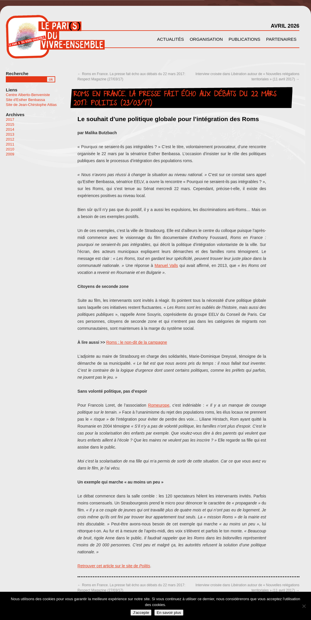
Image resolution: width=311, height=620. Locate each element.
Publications (244, 39)
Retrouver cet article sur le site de (114, 566)
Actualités (170, 39)
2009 (10, 154)
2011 (10, 144)
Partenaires (281, 39)
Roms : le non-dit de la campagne (136, 342)
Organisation (206, 39)
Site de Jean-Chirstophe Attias (31, 104)
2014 (10, 129)
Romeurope (158, 405)
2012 (10, 139)
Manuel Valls (166, 265)
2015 (10, 124)
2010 (10, 149)
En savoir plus (169, 612)
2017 (10, 119)
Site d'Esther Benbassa (25, 100)
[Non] (304, 606)
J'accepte (141, 612)
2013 (10, 134)
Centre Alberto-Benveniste (28, 95)
